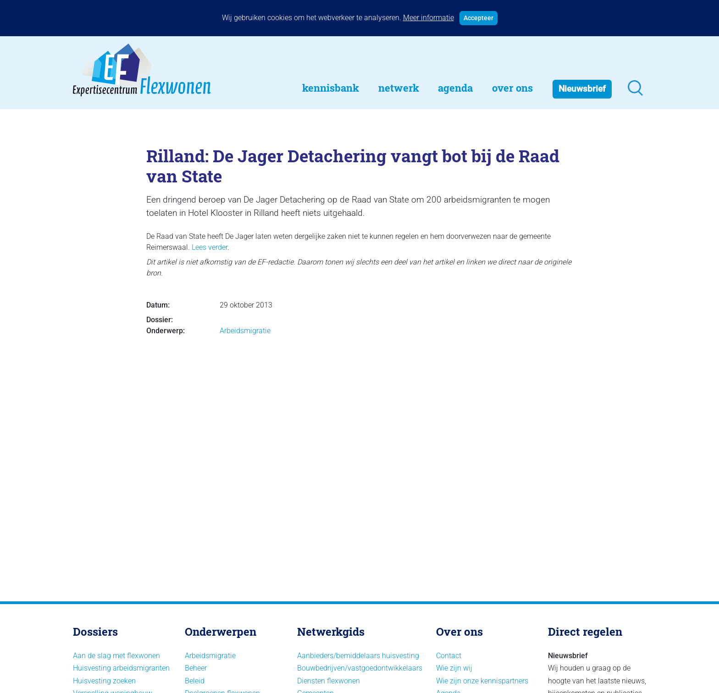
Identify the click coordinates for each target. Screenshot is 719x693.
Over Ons (512, 87)
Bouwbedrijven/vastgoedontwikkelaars (359, 668)
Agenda (455, 87)
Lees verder (209, 247)
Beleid (195, 680)
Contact (448, 655)
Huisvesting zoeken (104, 680)
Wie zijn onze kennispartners (482, 680)
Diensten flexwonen (328, 680)
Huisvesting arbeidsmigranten (121, 668)
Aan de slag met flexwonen (116, 655)
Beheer (196, 668)
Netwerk (398, 87)
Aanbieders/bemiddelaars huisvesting (358, 655)
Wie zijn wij (454, 668)
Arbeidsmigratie (245, 330)
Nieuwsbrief (582, 88)
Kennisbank (330, 87)
